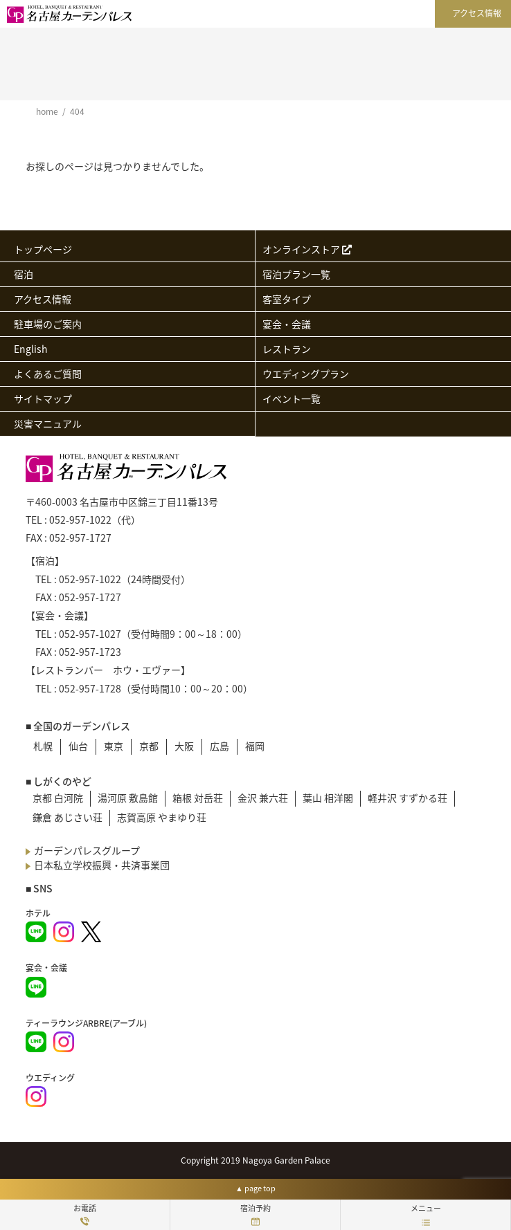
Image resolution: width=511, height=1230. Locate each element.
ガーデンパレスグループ (87, 850)
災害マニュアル (48, 423)
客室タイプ (286, 299)
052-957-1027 (90, 634)
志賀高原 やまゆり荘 (161, 817)
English (31, 349)
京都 (149, 746)
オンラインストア (307, 249)
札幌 (43, 746)
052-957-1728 (90, 688)
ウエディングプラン (305, 373)
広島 (219, 746)
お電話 (84, 1214)
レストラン (286, 349)
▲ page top (255, 1188)
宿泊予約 (255, 1214)
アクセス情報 (476, 13)
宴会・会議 (286, 324)
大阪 (184, 746)
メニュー (426, 1214)
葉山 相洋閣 (328, 798)
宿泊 (23, 274)
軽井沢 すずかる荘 (407, 798)
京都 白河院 (58, 798)
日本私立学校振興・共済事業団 (102, 865)
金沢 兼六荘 (262, 798)
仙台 (78, 746)
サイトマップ (43, 398)
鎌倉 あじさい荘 (67, 817)
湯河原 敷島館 (128, 798)
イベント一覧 (291, 398)
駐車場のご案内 (48, 324)
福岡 (255, 746)
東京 (113, 746)
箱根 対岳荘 (197, 798)
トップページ (43, 249)
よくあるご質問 (48, 373)
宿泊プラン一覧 (296, 274)
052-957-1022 (80, 519)
